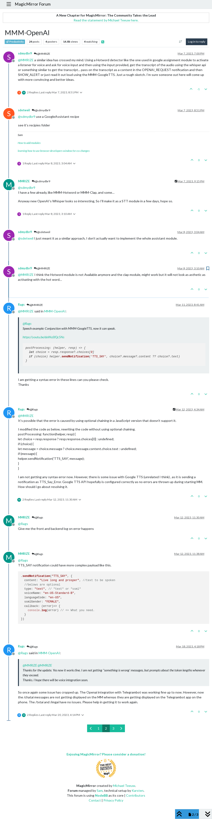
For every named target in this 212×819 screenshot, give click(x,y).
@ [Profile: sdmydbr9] (26, 116)
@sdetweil (42, 232)
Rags (21, 304)
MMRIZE (24, 181)
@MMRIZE (42, 53)
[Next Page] (121, 728)
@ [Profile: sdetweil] (25, 238)
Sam (100, 790)
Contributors (135, 795)
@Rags (32, 409)
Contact (95, 800)
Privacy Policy (113, 800)
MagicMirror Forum (33, 4)
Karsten (138, 790)
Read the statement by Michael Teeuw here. (106, 20)
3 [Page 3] (113, 728)
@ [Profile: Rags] (27, 323)
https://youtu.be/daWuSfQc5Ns (43, 337)
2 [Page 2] (106, 728)
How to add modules (29, 143)
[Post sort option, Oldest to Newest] (180, 41)
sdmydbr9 (25, 53)
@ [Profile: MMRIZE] (26, 60)
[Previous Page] (91, 728)
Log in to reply (196, 41)
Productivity (15, 41)
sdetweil (24, 110)
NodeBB (101, 795)
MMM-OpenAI (55, 311)
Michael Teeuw (124, 786)
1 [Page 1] (98, 728)
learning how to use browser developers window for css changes (54, 150)
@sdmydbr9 (41, 110)
